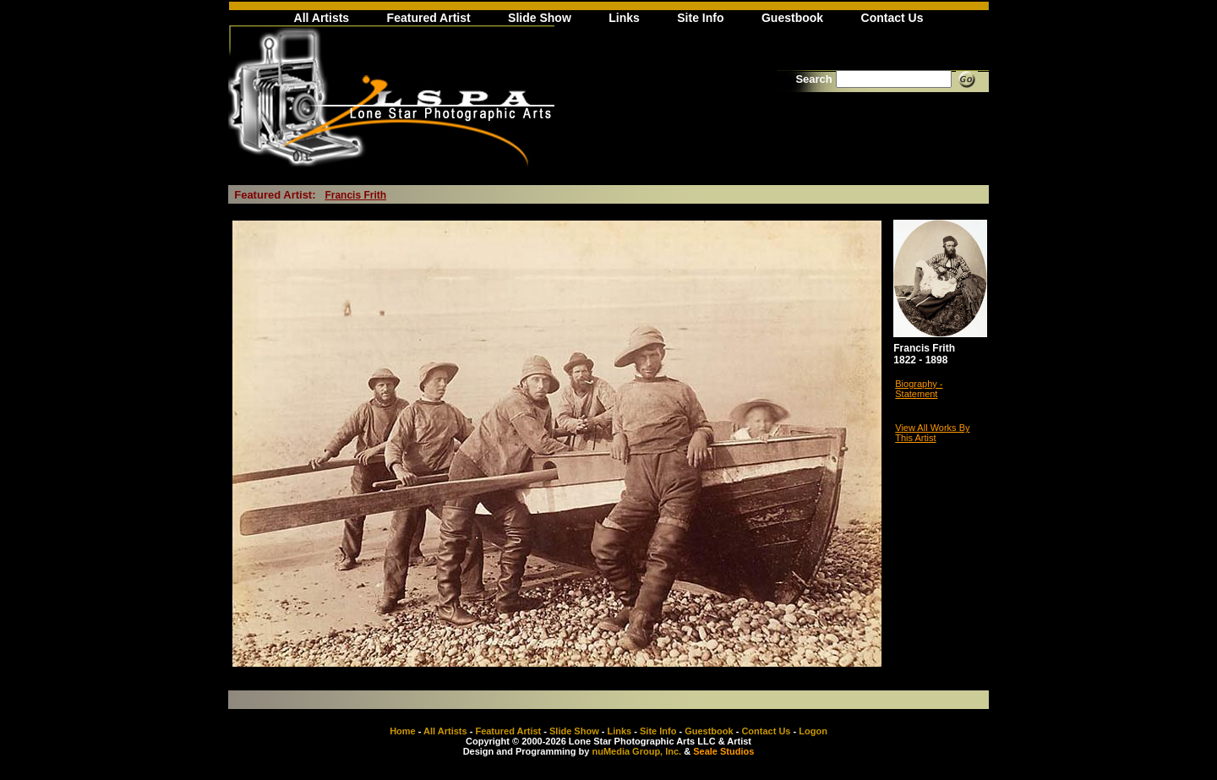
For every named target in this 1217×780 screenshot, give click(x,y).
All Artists (322, 18)
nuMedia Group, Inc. (636, 751)
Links (624, 18)
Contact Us (892, 18)
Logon (813, 731)
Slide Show (539, 18)
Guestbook (792, 18)
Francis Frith (355, 195)
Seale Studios (723, 751)
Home (403, 731)
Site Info (700, 18)
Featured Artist (429, 18)
